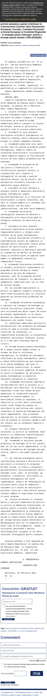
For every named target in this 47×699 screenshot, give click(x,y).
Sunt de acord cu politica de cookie (19, 18)
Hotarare (37, 628)
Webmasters (27, 695)
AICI (7, 15)
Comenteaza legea (38, 55)
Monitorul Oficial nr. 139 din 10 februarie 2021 (24, 45)
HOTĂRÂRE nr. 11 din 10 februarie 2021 (22, 631)
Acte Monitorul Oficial (25, 628)
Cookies (18, 695)
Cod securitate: (7, 673)
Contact (36, 695)
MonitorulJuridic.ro (25, 692)
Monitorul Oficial (11, 628)
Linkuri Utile (38, 692)
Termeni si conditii (7, 695)
